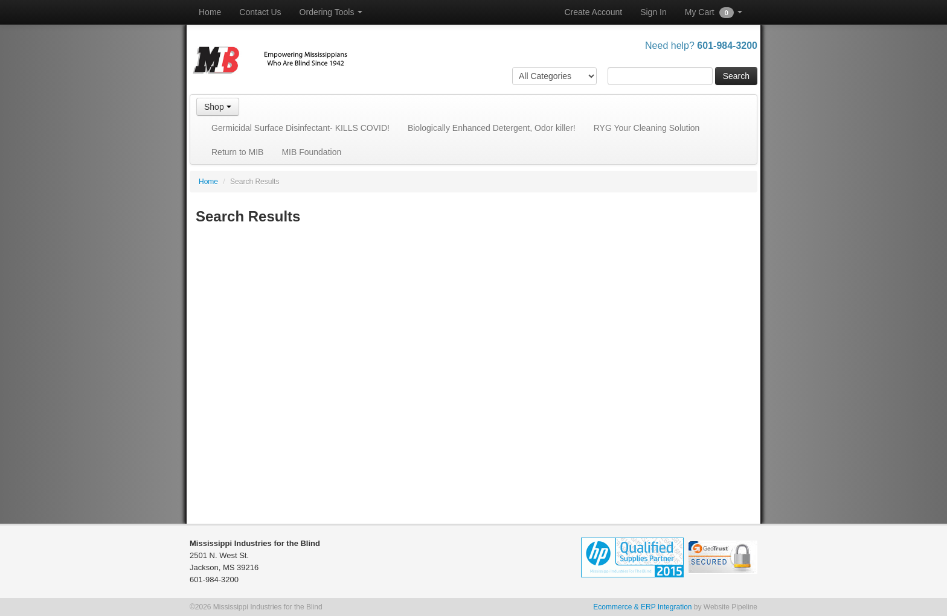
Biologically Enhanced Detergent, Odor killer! (492, 128)
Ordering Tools (331, 12)
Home (210, 12)
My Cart (713, 12)
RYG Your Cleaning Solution (647, 128)
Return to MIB (237, 152)
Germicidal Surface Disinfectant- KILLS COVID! (300, 128)
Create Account (593, 12)
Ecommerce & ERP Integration (642, 607)
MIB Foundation (311, 152)
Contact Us (260, 12)
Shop (217, 107)
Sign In (653, 12)
